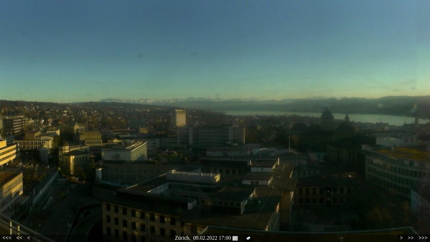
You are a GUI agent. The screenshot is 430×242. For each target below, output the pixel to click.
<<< (6, 238)
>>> (423, 238)
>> (410, 238)
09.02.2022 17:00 (215, 238)
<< (19, 238)
